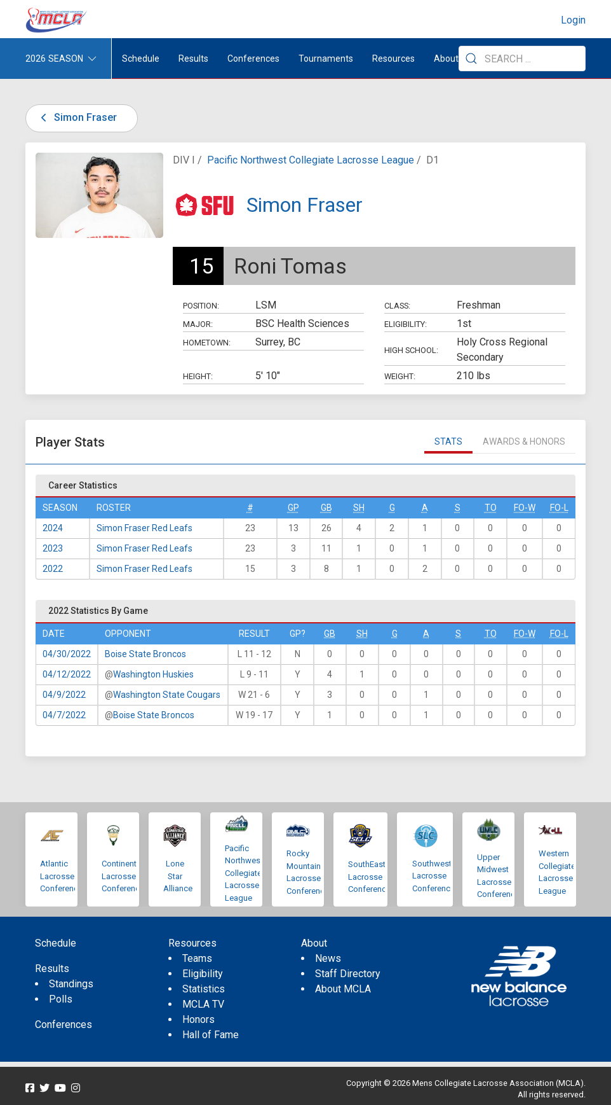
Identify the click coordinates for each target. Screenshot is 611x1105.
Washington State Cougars (166, 695)
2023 (53, 548)
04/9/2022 (64, 695)
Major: (198, 324)
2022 (53, 569)
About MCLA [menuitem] (343, 989)
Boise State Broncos (145, 654)
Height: (198, 376)
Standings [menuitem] (71, 984)
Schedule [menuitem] (140, 58)
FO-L (559, 508)
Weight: (399, 376)
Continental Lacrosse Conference (123, 876)
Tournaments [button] (326, 58)
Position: (201, 305)
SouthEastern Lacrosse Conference (372, 876)
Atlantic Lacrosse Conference (61, 876)
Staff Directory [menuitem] (347, 974)
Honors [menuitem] (198, 1019)
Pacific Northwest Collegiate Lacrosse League (310, 160)
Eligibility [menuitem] (202, 974)
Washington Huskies (153, 674)
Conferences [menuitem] (63, 1024)
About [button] (446, 58)
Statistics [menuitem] (203, 989)
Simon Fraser (76, 117)
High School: (411, 350)
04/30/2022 (67, 654)
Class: (397, 305)
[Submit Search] (471, 58)
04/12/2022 (67, 674)
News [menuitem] (328, 958)
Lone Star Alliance (177, 876)
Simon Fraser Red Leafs (144, 528)
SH (359, 508)
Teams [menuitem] (197, 958)
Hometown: (207, 342)
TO (491, 508)
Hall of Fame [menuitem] (210, 1035)
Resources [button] (393, 58)
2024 (53, 528)
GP (293, 508)
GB (326, 508)
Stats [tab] (448, 441)
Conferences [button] (253, 58)
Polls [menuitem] (60, 999)
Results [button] (193, 58)
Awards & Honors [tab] (524, 441)
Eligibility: (405, 324)
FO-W (524, 508)
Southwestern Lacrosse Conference (437, 876)
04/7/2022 (64, 715)
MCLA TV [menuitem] (203, 1004)
